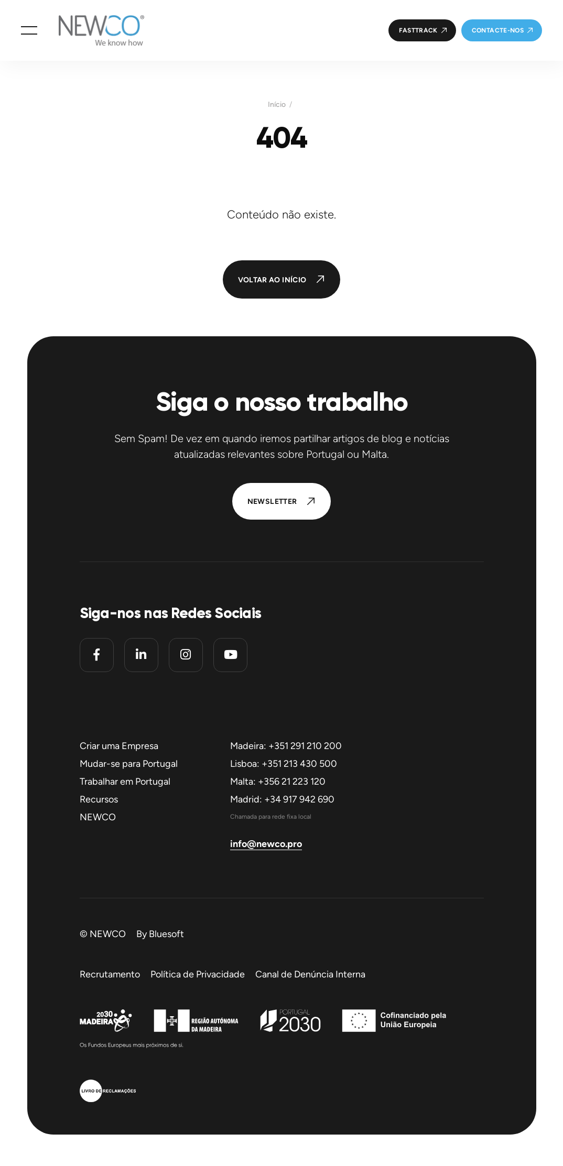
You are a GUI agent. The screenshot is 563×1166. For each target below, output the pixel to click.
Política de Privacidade (197, 974)
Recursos (99, 799)
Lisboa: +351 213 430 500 (283, 763)
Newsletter (272, 501)
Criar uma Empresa (119, 746)
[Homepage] (90, 30)
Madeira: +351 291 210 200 (286, 746)
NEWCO (98, 817)
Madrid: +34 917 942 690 (282, 799)
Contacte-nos (498, 30)
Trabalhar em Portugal (125, 781)
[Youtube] (230, 655)
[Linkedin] (141, 655)
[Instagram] (186, 655)
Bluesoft (166, 934)
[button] (29, 30)
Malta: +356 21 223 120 (278, 781)
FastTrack (418, 30)
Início (277, 104)
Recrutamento (110, 974)
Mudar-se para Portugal (129, 763)
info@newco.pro (266, 844)
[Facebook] (97, 655)
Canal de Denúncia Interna (310, 974)
